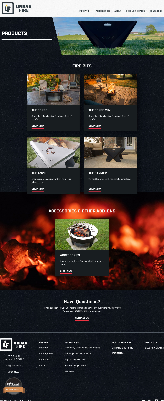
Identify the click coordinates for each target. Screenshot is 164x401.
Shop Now (13, 124)
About (117, 11)
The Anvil (43, 361)
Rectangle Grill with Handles (78, 349)
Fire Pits (84, 11)
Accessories (103, 11)
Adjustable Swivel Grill (75, 355)
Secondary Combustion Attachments (82, 343)
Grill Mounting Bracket (75, 361)
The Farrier (44, 355)
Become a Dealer (135, 11)
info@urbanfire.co (13, 361)
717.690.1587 (81, 306)
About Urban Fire (121, 338)
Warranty (117, 348)
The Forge (43, 343)
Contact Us (156, 11)
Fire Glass (69, 367)
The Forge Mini (46, 349)
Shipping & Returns (122, 343)
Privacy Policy (26, 396)
